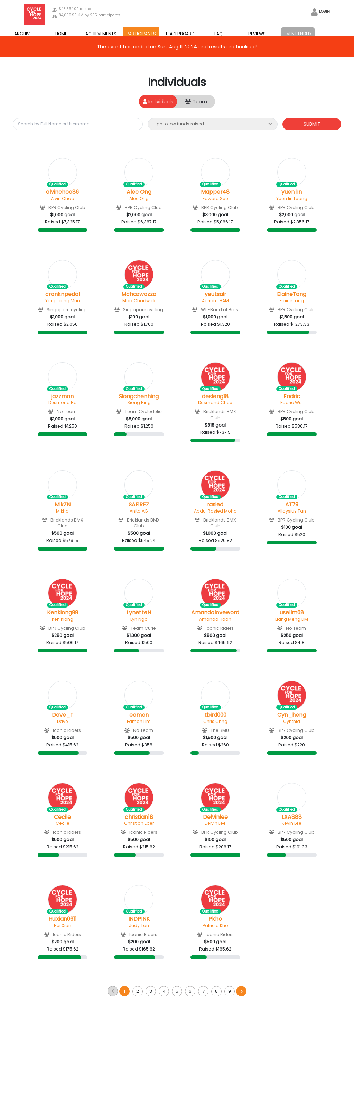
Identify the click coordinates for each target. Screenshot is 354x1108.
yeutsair (215, 294)
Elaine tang (292, 301)
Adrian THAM (215, 301)
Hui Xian (62, 925)
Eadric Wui (291, 402)
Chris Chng (215, 721)
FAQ (218, 34)
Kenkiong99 (62, 612)
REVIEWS (257, 34)
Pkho (215, 919)
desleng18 (215, 396)
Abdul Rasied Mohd (215, 511)
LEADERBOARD (180, 34)
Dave (62, 721)
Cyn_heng (291, 715)
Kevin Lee (291, 823)
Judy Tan (139, 925)
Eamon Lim (139, 721)
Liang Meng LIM (291, 619)
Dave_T (62, 715)
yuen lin (291, 192)
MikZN (63, 504)
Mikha (62, 511)
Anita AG (139, 511)
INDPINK (139, 919)
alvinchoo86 (62, 192)
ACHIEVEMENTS (101, 34)
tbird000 (215, 715)
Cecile (62, 817)
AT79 (291, 504)
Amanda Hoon (215, 619)
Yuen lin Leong (291, 198)
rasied (215, 504)
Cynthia (291, 721)
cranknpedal (62, 294)
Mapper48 (215, 192)
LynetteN (139, 612)
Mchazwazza (138, 294)
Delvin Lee (215, 823)
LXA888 (292, 817)
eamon (139, 715)
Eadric (291, 396)
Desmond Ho (62, 402)
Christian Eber (139, 823)
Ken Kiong (62, 619)
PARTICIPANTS (141, 34)
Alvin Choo (62, 198)
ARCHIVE (23, 34)
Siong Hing (139, 402)
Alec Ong (139, 192)
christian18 (139, 817)
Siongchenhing (139, 396)
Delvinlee (215, 817)
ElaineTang (291, 294)
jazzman (62, 396)
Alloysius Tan (292, 511)
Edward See (215, 198)
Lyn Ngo (139, 619)
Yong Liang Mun (62, 301)
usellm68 (292, 612)
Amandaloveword (215, 612)
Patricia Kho (215, 925)
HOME (61, 34)
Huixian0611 (62, 919)
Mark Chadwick (139, 301)
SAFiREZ (139, 504)
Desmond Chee (215, 402)
